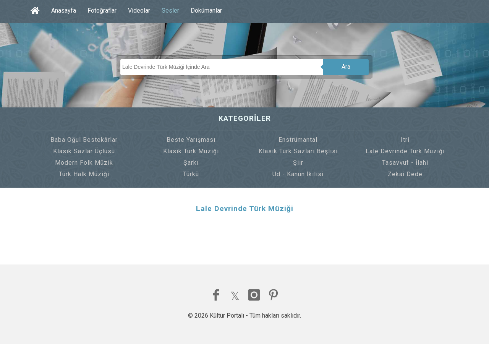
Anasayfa (63, 10)
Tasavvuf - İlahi (405, 162)
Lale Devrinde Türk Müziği (405, 151)
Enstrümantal (298, 139)
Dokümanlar (206, 10)
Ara (346, 66)
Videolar (139, 10)
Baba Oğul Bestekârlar (84, 139)
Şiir (298, 162)
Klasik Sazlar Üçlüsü (84, 151)
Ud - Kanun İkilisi (298, 174)
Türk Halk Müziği (84, 174)
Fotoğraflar (102, 10)
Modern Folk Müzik (84, 162)
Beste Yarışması (191, 139)
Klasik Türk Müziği (191, 151)
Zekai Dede (405, 174)
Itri (405, 139)
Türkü (191, 174)
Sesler (170, 10)
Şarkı (191, 162)
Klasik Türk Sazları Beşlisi (298, 151)
